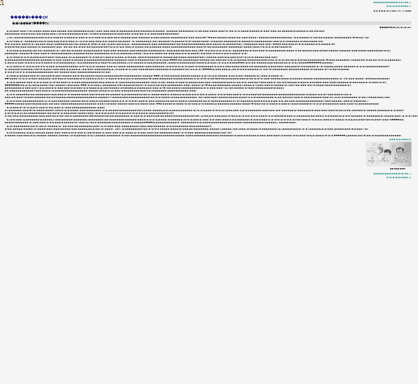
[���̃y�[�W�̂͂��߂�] (400, 139)
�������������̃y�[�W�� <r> (392, 2)
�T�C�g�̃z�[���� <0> (398, 6)
